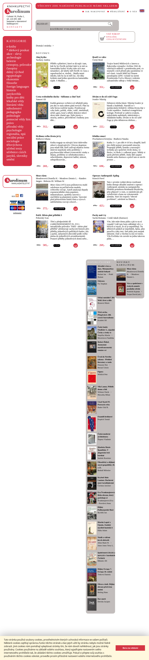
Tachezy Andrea (43, 60)
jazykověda (14, 94)
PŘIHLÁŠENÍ (117, 12)
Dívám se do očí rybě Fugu (104, 96)
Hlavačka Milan (104, 395)
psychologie (14, 130)
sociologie (13, 141)
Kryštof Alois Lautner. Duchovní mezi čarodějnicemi (106, 480)
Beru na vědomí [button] (130, 648)
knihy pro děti (15, 97)
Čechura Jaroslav (104, 486)
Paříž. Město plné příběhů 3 (49, 215)
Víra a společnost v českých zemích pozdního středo (134, 286)
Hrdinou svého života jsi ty (48, 136)
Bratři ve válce (99, 57)
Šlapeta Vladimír (104, 439)
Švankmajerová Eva (105, 501)
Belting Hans (103, 592)
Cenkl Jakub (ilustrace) (117, 218)
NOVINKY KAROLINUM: (126, 263)
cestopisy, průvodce (19, 64)
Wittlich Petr (102, 374)
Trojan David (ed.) (134, 294)
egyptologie (14, 75)
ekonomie (13, 79)
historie (11, 90)
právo (10, 123)
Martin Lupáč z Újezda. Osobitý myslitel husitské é (105, 525)
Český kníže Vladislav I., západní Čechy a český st (106, 330)
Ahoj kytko (41, 57)
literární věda (15, 105)
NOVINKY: (43, 53)
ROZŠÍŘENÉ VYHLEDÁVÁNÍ (65, 29)
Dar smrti (102, 599)
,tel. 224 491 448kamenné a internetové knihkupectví (17, 20)
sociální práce (15, 137)
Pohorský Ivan (42, 218)
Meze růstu (41, 175)
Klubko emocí (99, 136)
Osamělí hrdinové (105, 417)
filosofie (12, 83)
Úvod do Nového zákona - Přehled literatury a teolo (105, 359)
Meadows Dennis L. (68, 178)
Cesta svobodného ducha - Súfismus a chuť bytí (58, 96)
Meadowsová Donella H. (47, 178)
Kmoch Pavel (98, 178)
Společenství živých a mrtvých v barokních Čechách (106, 555)
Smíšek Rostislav (104, 458)
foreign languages (18, 86)
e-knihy (11, 46)
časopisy (12, 68)
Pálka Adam (102, 530)
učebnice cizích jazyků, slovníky (17, 153)
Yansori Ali (41, 99)
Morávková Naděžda (106, 338)
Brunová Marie (103, 303)
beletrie (11, 61)
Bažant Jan (102, 274)
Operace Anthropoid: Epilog (105, 175)
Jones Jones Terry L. (105, 546)
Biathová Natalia (121, 139)
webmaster (17, 213)
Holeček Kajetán (133, 292)
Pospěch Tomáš (104, 419)
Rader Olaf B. (103, 407)
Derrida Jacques (104, 602)
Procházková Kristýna (102, 139)
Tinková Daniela (104, 575)
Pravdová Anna (105, 503)
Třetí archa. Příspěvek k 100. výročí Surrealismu (105, 315)
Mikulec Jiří (102, 561)
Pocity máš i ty (99, 215)
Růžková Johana (43, 139)
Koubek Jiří (102, 320)
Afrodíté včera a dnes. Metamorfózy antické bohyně (106, 269)
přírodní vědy (15, 126)
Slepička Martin (104, 335)
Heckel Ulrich (103, 368)
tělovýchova (14, 145)
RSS (15, 196)
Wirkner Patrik (103, 392)
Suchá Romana (99, 218)
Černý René (97, 60)
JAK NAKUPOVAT (95, 12)
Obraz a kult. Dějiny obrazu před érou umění (106, 587)
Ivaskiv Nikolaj (99, 99)
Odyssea (101, 281)
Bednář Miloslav (104, 470)
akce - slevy (14, 54)
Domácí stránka (43, 45)
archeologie (14, 57)
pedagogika (14, 112)
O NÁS (133, 12)
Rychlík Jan (102, 513)
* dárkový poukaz (18, 50)
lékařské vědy (15, 101)
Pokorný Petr (103, 365)
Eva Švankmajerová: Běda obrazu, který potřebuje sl (106, 495)
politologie (13, 115)
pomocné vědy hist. (19, 119)
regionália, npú (16, 134)
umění (10, 159)
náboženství (14, 108)
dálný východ (15, 72)
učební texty (14, 148)
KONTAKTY (15, 27)
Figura (100, 372)
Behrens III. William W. (54, 181)
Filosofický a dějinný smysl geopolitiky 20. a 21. (106, 465)
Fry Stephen (102, 284)
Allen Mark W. (103, 543)
